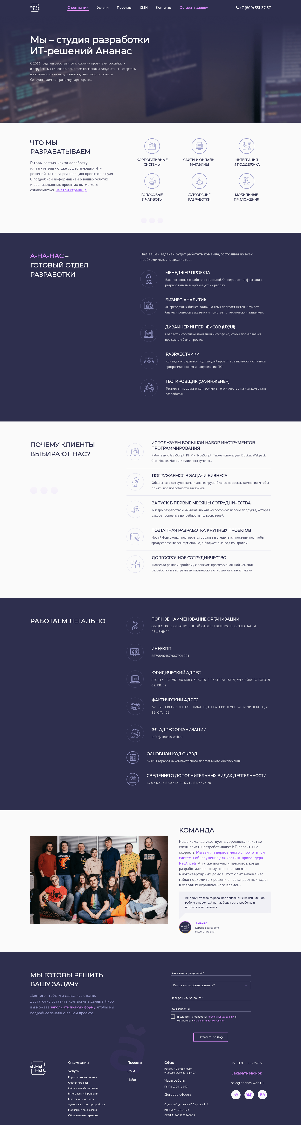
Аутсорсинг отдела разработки (86, 1104)
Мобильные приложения (82, 1110)
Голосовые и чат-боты (81, 1099)
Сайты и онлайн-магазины (83, 1088)
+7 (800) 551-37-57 (255, 8)
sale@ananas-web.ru (247, 1083)
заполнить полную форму (72, 1007)
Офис (169, 1063)
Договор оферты (178, 1094)
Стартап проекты (78, 1082)
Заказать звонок (246, 1073)
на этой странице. (71, 189)
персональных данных (221, 1016)
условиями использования (209, 1020)
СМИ (131, 1071)
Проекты (134, 1063)
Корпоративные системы (82, 1077)
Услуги (73, 1071)
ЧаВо (131, 1080)
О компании (78, 1063)
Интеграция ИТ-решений (83, 1093)
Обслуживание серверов (83, 1115)
